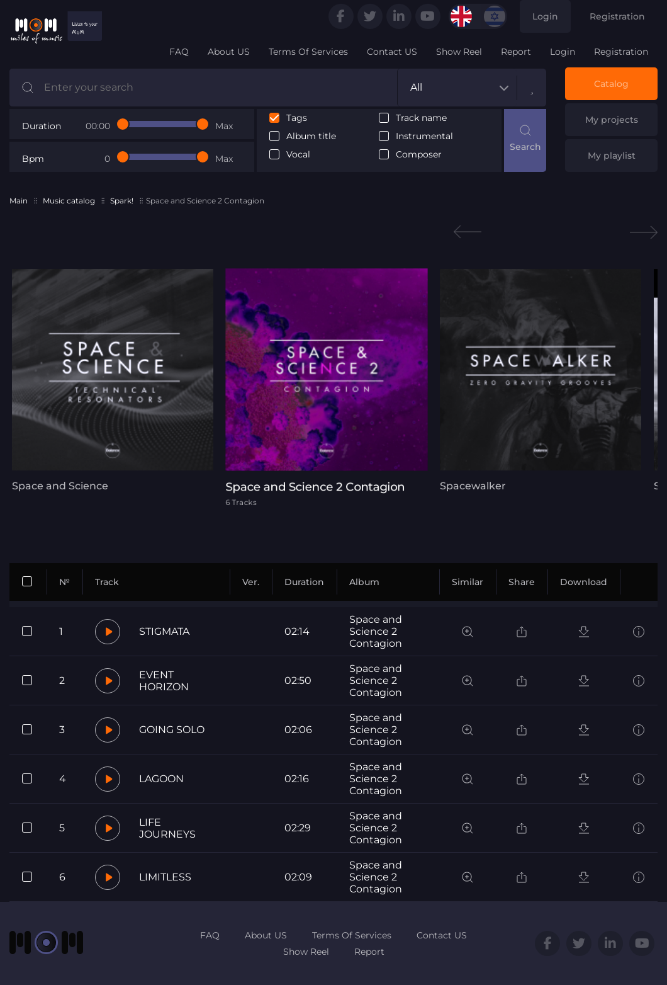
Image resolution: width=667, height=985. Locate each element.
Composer (419, 154)
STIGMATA (164, 631)
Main (18, 200)
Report (516, 51)
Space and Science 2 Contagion (375, 631)
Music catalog (69, 200)
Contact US (392, 51)
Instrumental (424, 136)
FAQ (179, 51)
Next (644, 232)
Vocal (298, 154)
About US (229, 51)
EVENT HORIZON (164, 681)
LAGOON (161, 779)
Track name (421, 118)
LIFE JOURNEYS (167, 828)
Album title (311, 136)
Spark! (121, 200)
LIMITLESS (165, 877)
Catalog (611, 83)
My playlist (612, 155)
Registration (617, 16)
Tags (296, 118)
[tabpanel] (104, 380)
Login (545, 16)
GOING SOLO (172, 730)
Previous (467, 232)
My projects (611, 119)
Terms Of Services (308, 51)
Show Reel (459, 51)
